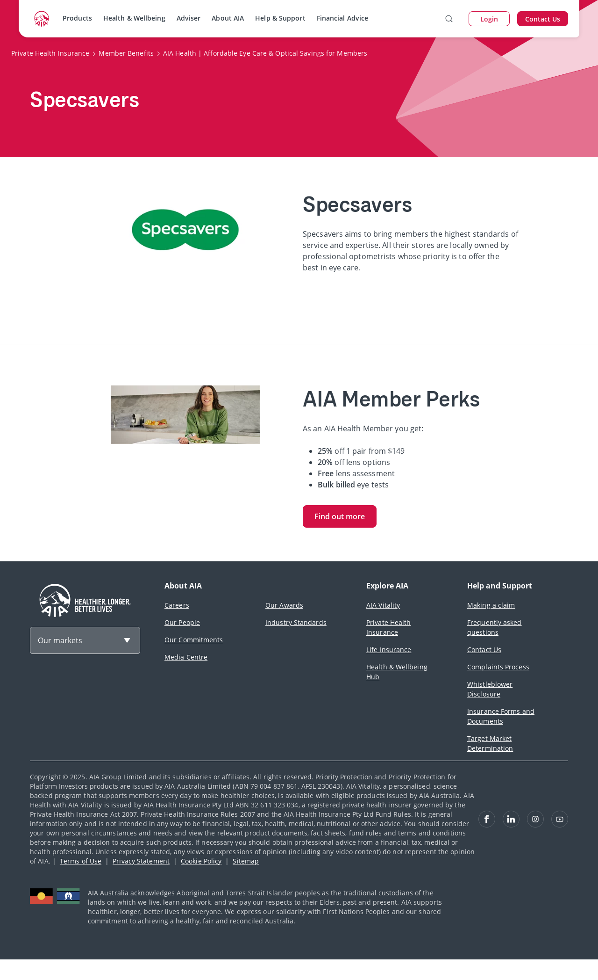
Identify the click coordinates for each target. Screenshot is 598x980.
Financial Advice (343, 18)
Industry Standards (296, 622)
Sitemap (246, 861)
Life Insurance (388, 649)
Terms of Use (80, 861)
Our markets (60, 640)
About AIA (228, 18)
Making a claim (491, 605)
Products (77, 18)
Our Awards (284, 605)
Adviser (189, 18)
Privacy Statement (141, 861)
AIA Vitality (383, 605)
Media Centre (185, 657)
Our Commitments (193, 639)
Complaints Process (498, 666)
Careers (176, 605)
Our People (182, 622)
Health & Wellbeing (134, 18)
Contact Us (484, 649)
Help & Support (280, 18)
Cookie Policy (201, 861)
